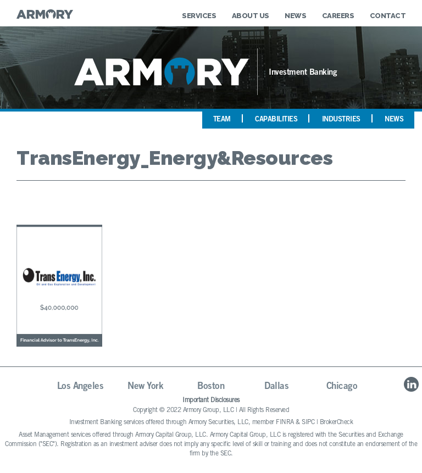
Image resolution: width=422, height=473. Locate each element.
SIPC (308, 422)
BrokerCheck (336, 422)
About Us (250, 16)
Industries (341, 120)
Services (199, 16)
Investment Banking (303, 73)
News (295, 16)
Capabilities (276, 120)
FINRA (285, 422)
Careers (338, 16)
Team (222, 120)
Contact (388, 16)
